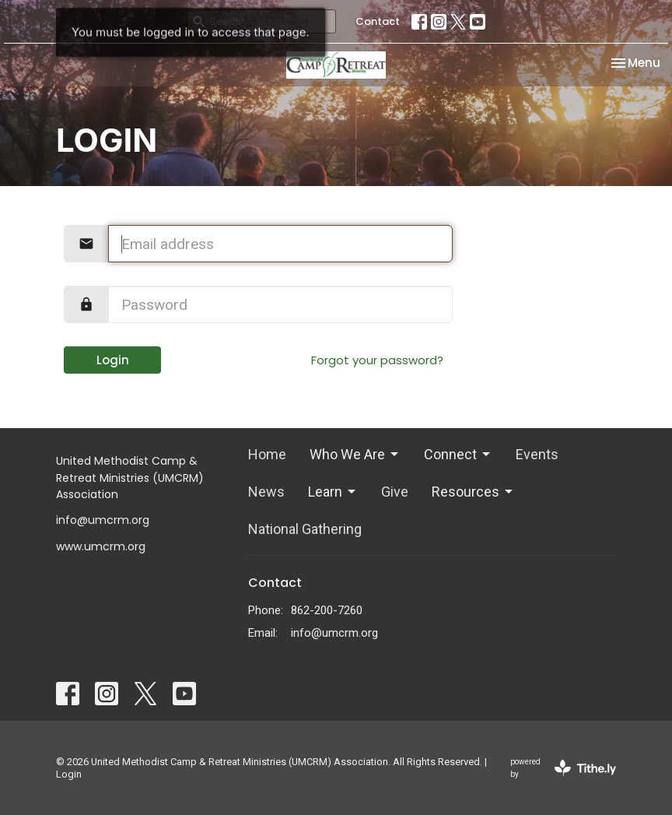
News (266, 491)
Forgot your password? (377, 360)
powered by (563, 767)
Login (112, 360)
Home (267, 454)
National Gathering (305, 529)
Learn (333, 491)
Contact (377, 21)
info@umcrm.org (334, 633)
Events (537, 454)
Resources (473, 491)
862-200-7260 (326, 610)
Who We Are (355, 454)
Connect (458, 454)
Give (394, 491)
